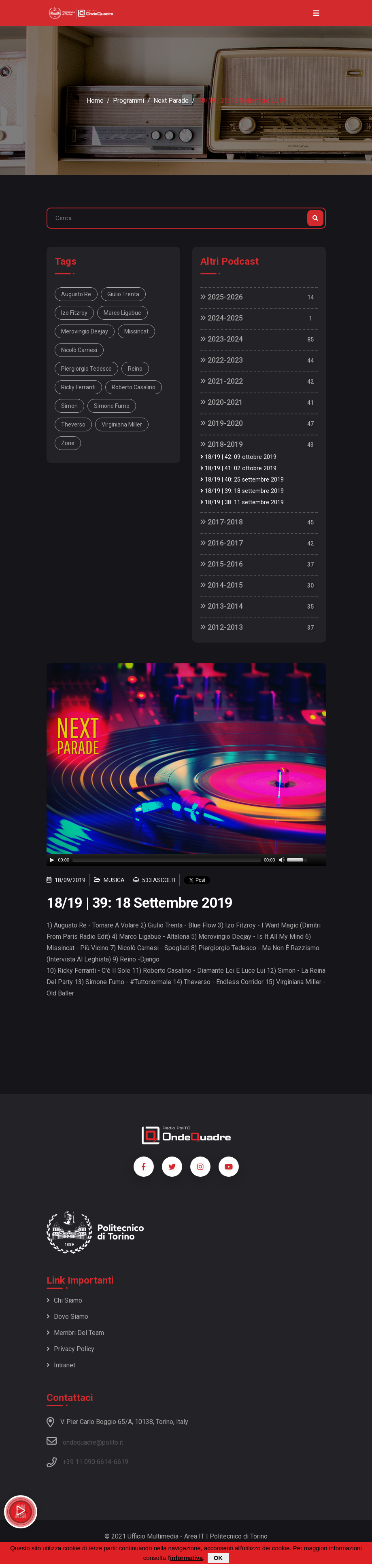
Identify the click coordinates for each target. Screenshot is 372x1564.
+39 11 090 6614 (87, 1462)
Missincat (136, 331)
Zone (67, 443)
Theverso (73, 424)
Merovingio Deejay (84, 331)
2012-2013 (221, 627)
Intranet (61, 1365)
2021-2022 (221, 381)
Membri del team (75, 1333)
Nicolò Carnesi (79, 350)
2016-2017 (221, 543)
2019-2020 (221, 423)
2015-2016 (221, 564)
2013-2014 (221, 606)
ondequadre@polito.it (85, 1441)
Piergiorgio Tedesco (86, 368)
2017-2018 (221, 522)
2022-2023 (221, 360)
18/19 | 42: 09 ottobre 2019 (238, 457)
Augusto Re (76, 294)
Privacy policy (70, 1349)
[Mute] (281, 860)
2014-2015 (221, 585)
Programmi (128, 100)
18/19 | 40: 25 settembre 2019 (242, 479)
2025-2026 (221, 297)
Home (95, 100)
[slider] (166, 860)
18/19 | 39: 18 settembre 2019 (242, 491)
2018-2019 (221, 444)
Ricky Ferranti (78, 387)
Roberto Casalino (133, 387)
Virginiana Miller (122, 424)
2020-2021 (221, 402)
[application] (186, 860)
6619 (121, 1462)
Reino (135, 368)
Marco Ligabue (122, 313)
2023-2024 (221, 339)
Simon (69, 406)
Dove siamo (67, 1316)
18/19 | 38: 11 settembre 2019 (242, 502)
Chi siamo (64, 1300)
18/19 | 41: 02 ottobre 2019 (238, 468)
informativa (186, 1557)
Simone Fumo (112, 406)
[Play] (52, 860)
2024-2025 (221, 318)
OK (218, 1557)
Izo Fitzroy (74, 313)
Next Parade (171, 100)
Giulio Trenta (123, 294)
